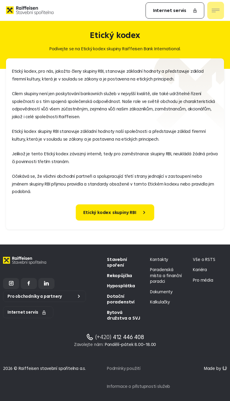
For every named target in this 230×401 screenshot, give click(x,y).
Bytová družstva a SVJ (123, 315)
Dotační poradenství (120, 299)
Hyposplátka (121, 285)
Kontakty (159, 259)
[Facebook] (29, 283)
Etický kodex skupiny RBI (109, 212)
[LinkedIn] (46, 283)
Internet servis (175, 10)
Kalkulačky (160, 302)
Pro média (203, 280)
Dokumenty (161, 291)
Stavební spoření (117, 262)
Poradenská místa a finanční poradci (166, 275)
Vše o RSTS (204, 259)
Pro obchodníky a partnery (34, 296)
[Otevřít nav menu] (215, 10)
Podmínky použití (123, 368)
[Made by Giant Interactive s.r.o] (215, 368)
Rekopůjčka (119, 275)
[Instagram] (11, 283)
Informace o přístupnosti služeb (138, 386)
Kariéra (200, 269)
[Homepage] (25, 265)
